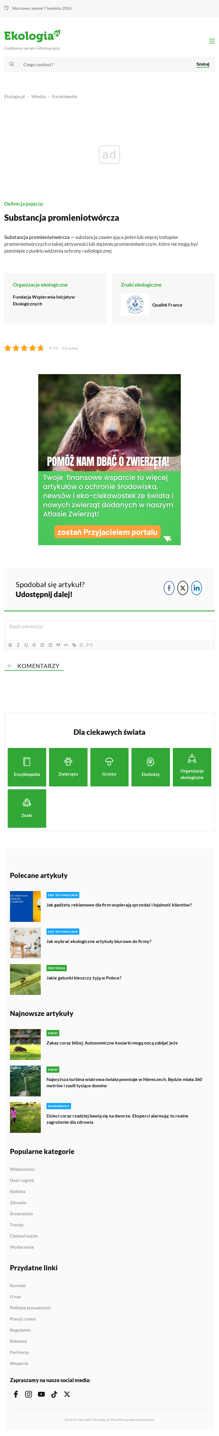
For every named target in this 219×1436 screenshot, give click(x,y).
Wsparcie (19, 1363)
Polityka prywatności (30, 1308)
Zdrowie (18, 1202)
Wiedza (38, 96)
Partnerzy (19, 1352)
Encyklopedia (64, 96)
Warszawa (21, 8)
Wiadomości (22, 1169)
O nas (15, 1297)
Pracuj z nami (23, 1319)
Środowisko (21, 1214)
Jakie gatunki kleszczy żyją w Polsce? (83, 977)
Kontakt (18, 1285)
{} (82, 644)
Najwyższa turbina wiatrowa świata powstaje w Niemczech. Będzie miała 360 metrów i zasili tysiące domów (124, 1082)
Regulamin (20, 1330)
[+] (89, 644)
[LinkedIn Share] (196, 588)
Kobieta (17, 1191)
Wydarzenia (22, 1247)
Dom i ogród (22, 1180)
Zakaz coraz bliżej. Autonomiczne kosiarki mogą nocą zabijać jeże (112, 1042)
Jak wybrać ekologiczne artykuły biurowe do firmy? (98, 941)
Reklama (18, 1341)
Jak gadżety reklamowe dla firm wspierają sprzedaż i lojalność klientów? (119, 904)
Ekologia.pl (14, 96)
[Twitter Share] (182, 588)
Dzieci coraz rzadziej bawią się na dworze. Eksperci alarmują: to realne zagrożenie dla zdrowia (117, 1119)
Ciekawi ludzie (24, 1236)
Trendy (17, 1225)
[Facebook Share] (169, 588)
